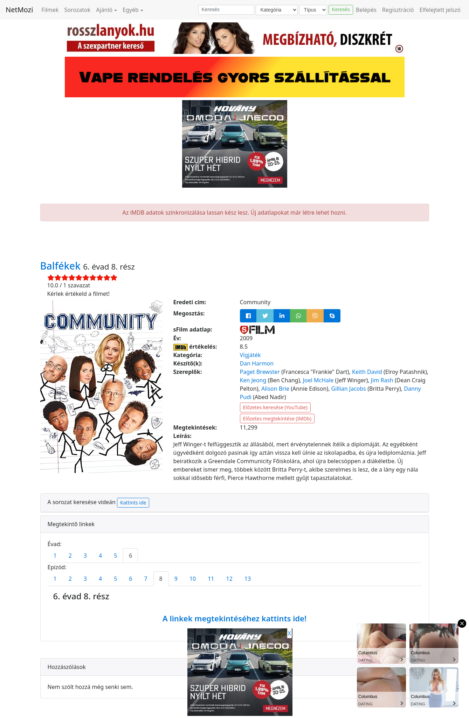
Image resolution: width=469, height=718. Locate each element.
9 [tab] (176, 579)
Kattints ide (133, 502)
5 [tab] (115, 555)
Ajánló (104, 10)
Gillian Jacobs (348, 388)
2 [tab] (70, 555)
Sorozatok (77, 10)
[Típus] (313, 10)
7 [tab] (145, 579)
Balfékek (61, 265)
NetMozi (19, 9)
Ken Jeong (253, 380)
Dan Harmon (257, 363)
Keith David (367, 372)
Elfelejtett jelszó (440, 10)
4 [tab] (100, 555)
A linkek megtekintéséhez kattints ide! (234, 618)
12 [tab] (229, 579)
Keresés (341, 9)
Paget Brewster (260, 372)
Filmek (49, 10)
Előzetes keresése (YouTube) (275, 407)
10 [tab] (192, 579)
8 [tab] (161, 579)
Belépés (366, 10)
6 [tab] (130, 555)
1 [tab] (55, 555)
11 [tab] (211, 579)
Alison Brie (275, 388)
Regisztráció (398, 10)
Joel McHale (318, 380)
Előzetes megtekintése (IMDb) (277, 418)
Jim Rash (382, 380)
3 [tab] (85, 555)
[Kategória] (277, 10)
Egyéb (131, 10)
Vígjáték (250, 355)
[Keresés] (226, 10)
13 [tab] (247, 579)
